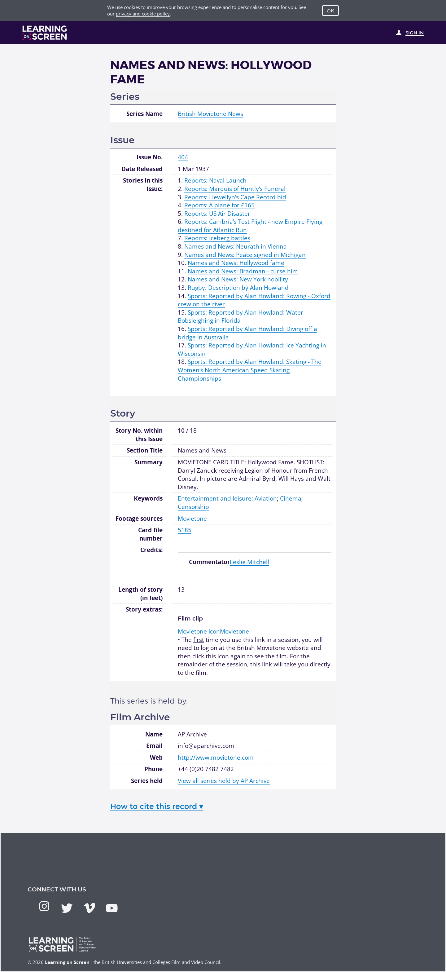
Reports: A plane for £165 (219, 205)
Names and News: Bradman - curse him (243, 271)
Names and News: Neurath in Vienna (235, 246)
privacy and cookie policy (143, 14)
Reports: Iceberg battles (217, 238)
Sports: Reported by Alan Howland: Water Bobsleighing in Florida (240, 316)
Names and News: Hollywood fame (236, 263)
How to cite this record (156, 806)
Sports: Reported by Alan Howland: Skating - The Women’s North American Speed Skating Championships (249, 370)
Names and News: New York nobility (238, 279)
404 (183, 157)
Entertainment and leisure (214, 498)
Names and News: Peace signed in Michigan (245, 255)
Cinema (290, 498)
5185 (184, 530)
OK (330, 11)
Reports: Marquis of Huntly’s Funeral (235, 189)
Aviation (266, 498)
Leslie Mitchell (249, 562)
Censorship (193, 507)
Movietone (192, 519)
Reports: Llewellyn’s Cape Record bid (235, 197)
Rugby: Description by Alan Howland (238, 288)
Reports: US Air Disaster (217, 214)
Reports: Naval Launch (215, 180)
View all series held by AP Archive (224, 781)
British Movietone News (210, 114)
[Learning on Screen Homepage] (44, 32)
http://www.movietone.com (216, 757)
